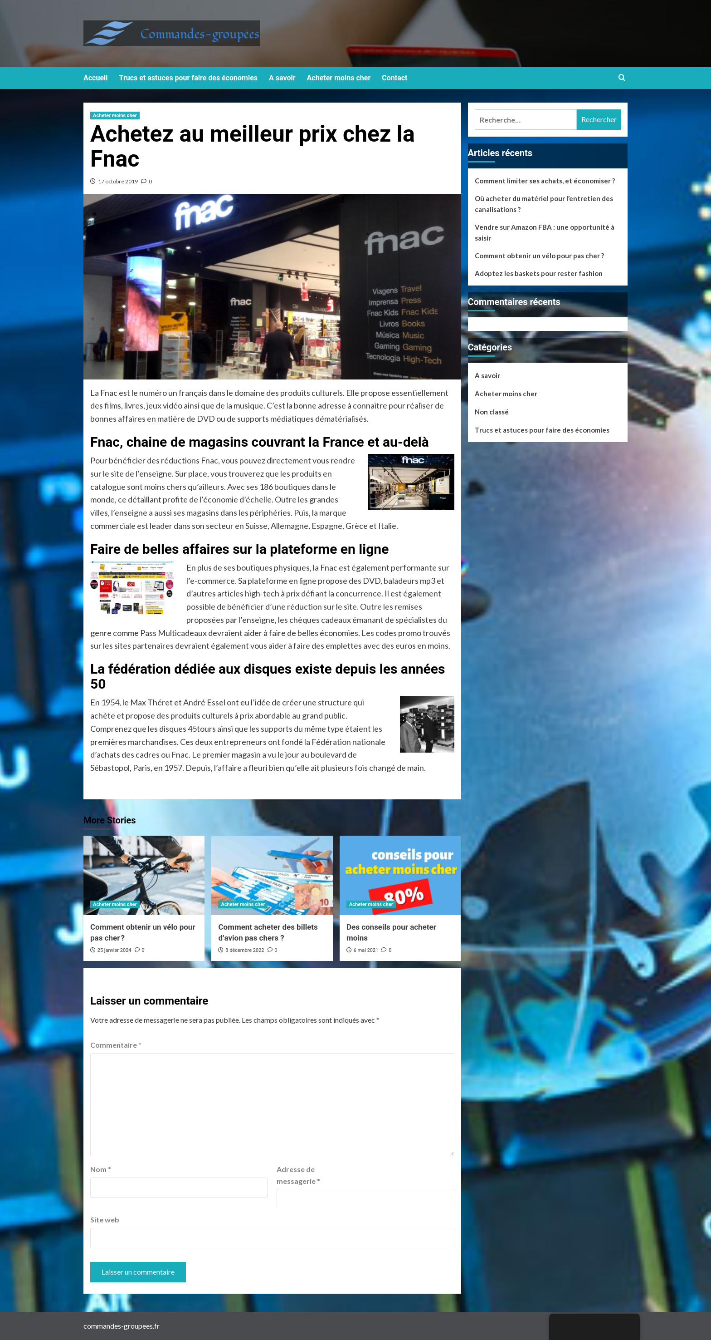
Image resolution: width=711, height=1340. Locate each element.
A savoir (282, 78)
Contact (394, 78)
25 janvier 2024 (114, 950)
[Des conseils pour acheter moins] (400, 875)
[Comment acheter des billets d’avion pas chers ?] (271, 875)
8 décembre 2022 (244, 950)
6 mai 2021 (366, 950)
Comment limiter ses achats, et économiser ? (545, 181)
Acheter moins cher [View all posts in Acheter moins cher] (115, 115)
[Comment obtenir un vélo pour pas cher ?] (144, 875)
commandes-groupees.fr (121, 1325)
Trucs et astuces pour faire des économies (188, 78)
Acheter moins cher (339, 78)
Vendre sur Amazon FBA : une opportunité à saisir (544, 232)
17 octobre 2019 (118, 181)
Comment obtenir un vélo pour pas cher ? (539, 255)
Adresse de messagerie (298, 1175)
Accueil (95, 78)
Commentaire (115, 1044)
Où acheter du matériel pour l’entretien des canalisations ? (544, 203)
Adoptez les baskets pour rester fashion (539, 273)
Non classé (492, 412)
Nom (100, 1169)
